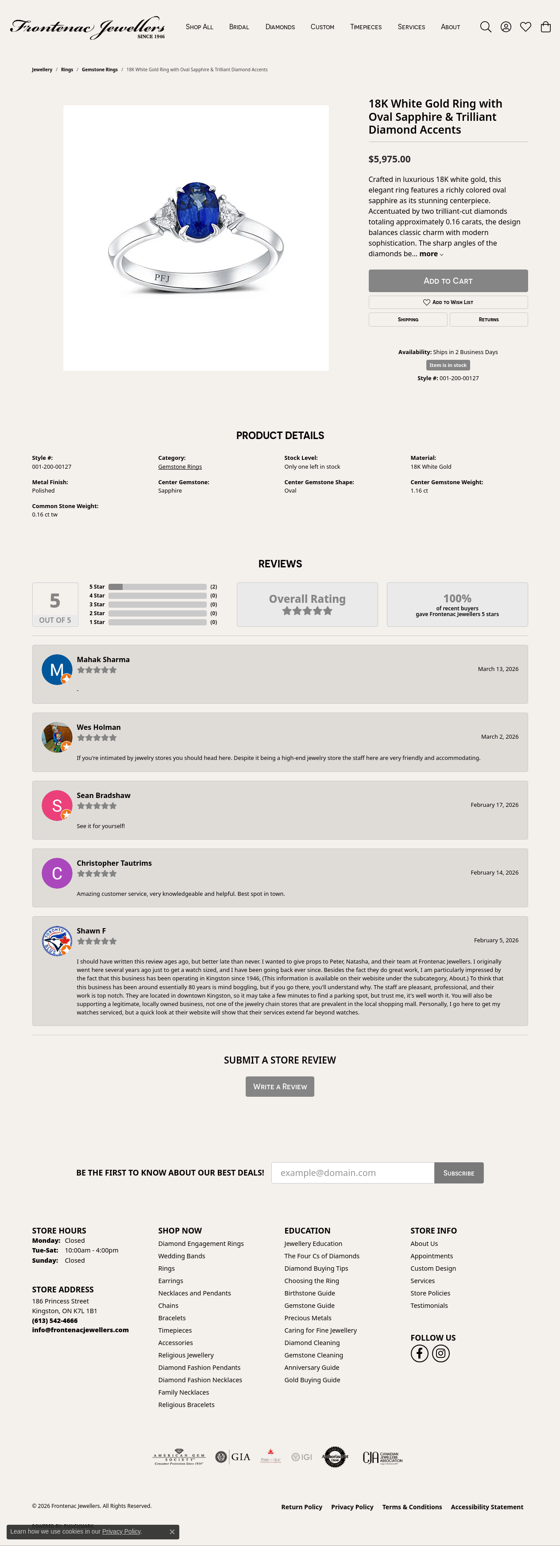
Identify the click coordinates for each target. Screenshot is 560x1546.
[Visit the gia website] (233, 1457)
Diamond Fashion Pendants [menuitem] (199, 1367)
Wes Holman (99, 727)
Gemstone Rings (100, 69)
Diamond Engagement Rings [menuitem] (201, 1243)
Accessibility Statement (487, 1507)
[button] (485, 26)
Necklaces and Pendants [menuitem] (194, 1293)
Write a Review (280, 1086)
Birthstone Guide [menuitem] (310, 1293)
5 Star (96, 586)
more (431, 253)
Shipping (408, 319)
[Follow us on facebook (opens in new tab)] (420, 1353)
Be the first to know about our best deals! (170, 1172)
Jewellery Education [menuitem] (314, 1243)
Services (411, 27)
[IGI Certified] (301, 1457)
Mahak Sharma (103, 659)
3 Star (96, 604)
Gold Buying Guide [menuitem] (312, 1380)
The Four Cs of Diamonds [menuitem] (322, 1256)
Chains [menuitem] (168, 1305)
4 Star (96, 595)
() (213, 586)
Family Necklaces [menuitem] (183, 1392)
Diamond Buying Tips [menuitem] (316, 1268)
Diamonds (280, 27)
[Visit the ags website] (179, 1457)
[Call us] (80, 1330)
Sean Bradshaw (104, 795)
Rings (67, 69)
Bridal (239, 27)
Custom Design (433, 1268)
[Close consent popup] (172, 1531)
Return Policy (302, 1507)
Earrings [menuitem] (170, 1280)
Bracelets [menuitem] (172, 1318)
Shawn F (91, 931)
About (450, 27)
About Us (424, 1243)
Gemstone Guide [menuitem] (310, 1305)
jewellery (42, 69)
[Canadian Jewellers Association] (383, 1457)
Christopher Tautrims (114, 863)
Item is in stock (448, 365)
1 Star (96, 622)
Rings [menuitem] (166, 1268)
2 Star (96, 613)
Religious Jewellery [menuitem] (186, 1355)
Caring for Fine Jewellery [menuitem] (321, 1330)
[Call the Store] (55, 1320)
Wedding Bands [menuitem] (181, 1256)
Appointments (432, 1256)
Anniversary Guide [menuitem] (312, 1367)
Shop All (199, 27)
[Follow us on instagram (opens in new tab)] (441, 1353)
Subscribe (459, 1173)
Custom (322, 27)
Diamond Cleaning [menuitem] (312, 1342)
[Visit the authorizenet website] (335, 1457)
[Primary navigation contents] (323, 26)
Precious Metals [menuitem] (308, 1318)
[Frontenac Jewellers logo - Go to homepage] (87, 26)
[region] (196, 238)
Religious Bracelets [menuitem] (186, 1404)
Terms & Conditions (412, 1507)
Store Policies (431, 1293)
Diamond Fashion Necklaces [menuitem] (200, 1380)
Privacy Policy (352, 1507)
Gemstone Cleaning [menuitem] (314, 1355)
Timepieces (366, 27)
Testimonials (429, 1305)
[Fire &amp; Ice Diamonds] (270, 1457)
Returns (489, 319)
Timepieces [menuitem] (175, 1330)
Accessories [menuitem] (175, 1342)
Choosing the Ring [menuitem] (312, 1280)
